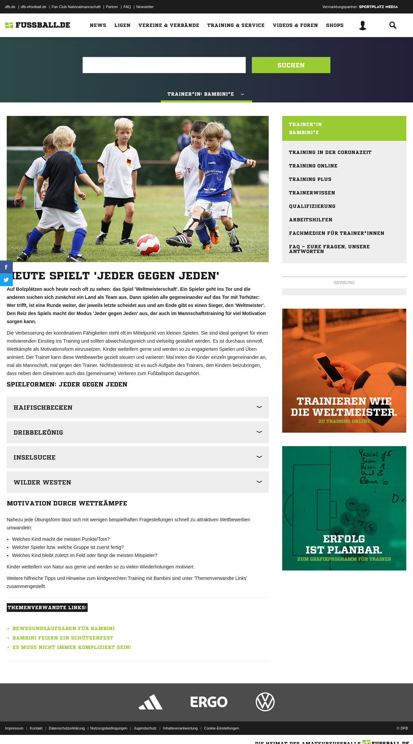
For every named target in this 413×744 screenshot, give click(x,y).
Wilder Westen (42, 482)
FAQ (127, 7)
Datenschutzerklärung (67, 728)
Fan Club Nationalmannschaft (76, 7)
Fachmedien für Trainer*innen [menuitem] (336, 233)
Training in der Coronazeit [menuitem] (330, 152)
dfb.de (10, 7)
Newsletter (145, 7)
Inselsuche (34, 457)
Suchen (291, 65)
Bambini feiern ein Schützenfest (62, 638)
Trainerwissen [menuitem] (312, 192)
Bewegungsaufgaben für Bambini (63, 628)
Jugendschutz (145, 728)
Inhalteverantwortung (180, 728)
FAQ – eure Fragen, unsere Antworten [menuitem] (329, 249)
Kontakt (36, 728)
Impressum (14, 728)
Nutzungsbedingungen (108, 728)
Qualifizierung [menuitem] (312, 206)
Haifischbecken (42, 407)
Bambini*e (304, 132)
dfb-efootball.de (34, 7)
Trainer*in (305, 124)
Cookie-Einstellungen (221, 728)
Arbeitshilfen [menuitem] (310, 219)
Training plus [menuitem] (310, 179)
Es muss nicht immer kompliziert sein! (71, 647)
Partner (112, 7)
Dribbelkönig (38, 432)
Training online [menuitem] (313, 165)
